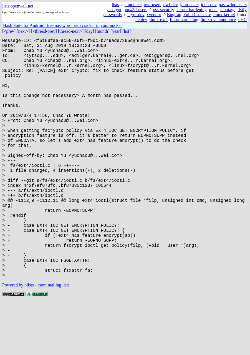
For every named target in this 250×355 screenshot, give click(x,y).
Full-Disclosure (197, 14)
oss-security (163, 9)
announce (133, 4)
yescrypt (113, 9)
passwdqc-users (233, 4)
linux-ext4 (159, 19)
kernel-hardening (191, 9)
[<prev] (9, 31)
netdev (141, 19)
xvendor (154, 14)
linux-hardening (184, 19)
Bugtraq (174, 14)
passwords (112, 14)
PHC (242, 19)
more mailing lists (53, 338)
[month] (102, 31)
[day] (89, 31)
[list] (126, 31)
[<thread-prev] (44, 31)
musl (213, 9)
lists (115, 4)
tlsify (242, 9)
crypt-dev (135, 14)
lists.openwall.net (17, 6)
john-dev (209, 4)
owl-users (152, 4)
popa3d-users (135, 9)
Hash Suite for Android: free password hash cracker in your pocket (62, 25)
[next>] (23, 31)
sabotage (227, 9)
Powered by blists (18, 338)
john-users (189, 4)
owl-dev (170, 4)
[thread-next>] (71, 31)
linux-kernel (224, 14)
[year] (116, 31)
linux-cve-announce (218, 19)
